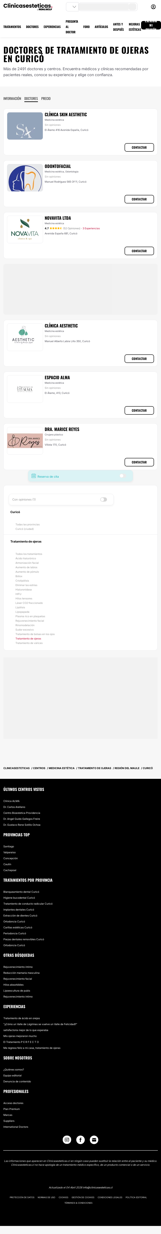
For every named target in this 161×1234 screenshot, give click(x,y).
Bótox (18, 576)
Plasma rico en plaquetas (30, 616)
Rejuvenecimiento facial (29, 620)
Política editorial (136, 1197)
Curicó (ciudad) (24, 528)
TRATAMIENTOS (12, 26)
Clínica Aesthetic (61, 325)
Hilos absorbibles (13, 984)
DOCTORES (32, 26)
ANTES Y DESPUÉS (118, 27)
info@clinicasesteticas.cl (97, 1187)
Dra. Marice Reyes (62, 429)
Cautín (7, 864)
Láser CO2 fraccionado (29, 602)
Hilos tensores (23, 598)
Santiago (8, 846)
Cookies (63, 1197)
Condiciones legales (110, 1197)
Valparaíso (9, 852)
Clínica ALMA (11, 801)
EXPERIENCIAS (52, 26)
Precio (46, 98)
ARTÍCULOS (101, 26)
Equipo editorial (12, 1075)
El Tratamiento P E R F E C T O (21, 1042)
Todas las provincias (27, 524)
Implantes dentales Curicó (18, 909)
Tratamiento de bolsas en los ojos (35, 634)
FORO (86, 26)
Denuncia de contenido (17, 1081)
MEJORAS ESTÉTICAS (135, 27)
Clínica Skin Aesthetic (66, 114)
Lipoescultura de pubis (16, 990)
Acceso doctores (13, 1103)
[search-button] (132, 6)
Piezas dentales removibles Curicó (23, 939)
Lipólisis (20, 607)
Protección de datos (22, 1197)
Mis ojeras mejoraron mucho (20, 1036)
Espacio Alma (57, 377)
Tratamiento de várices (29, 643)
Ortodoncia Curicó (14, 921)
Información (12, 98)
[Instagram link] (67, 1141)
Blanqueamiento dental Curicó (21, 891)
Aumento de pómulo (27, 571)
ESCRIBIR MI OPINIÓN (151, 25)
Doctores (31, 98)
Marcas (7, 1114)
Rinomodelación (25, 625)
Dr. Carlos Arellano (14, 807)
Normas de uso (46, 1197)
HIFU (18, 594)
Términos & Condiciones (78, 1203)
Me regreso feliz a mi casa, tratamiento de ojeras (31, 1047)
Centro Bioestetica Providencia (21, 812)
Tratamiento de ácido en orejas (21, 1018)
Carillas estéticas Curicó (17, 927)
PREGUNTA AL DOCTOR (72, 26)
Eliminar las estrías (26, 585)
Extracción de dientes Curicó (20, 915)
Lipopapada (22, 611)
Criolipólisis (22, 580)
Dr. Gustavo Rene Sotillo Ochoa (21, 824)
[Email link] (94, 1140)
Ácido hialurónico (25, 558)
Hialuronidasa (23, 589)
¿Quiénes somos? (13, 1069)
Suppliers (8, 1120)
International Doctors (15, 1126)
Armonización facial (27, 562)
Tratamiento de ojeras (28, 638)
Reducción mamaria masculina (21, 972)
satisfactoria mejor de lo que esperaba (25, 1030)
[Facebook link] (80, 1141)
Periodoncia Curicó (14, 933)
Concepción (10, 858)
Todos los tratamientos (28, 553)
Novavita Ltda (58, 218)
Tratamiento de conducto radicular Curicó (28, 903)
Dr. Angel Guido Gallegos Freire (21, 818)
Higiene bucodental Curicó (19, 897)
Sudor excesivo (24, 629)
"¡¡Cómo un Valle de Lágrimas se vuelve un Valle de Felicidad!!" (40, 1024)
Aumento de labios (26, 567)
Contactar (139, 147)
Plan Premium (11, 1109)
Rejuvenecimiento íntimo (18, 966)
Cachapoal (9, 870)
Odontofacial (58, 166)
